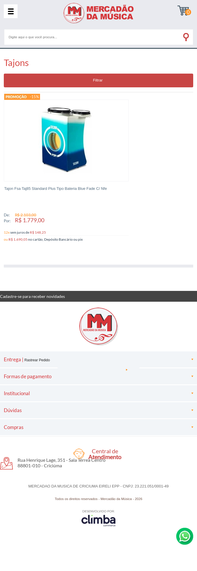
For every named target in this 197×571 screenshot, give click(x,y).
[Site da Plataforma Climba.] (98, 514)
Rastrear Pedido (37, 357)
